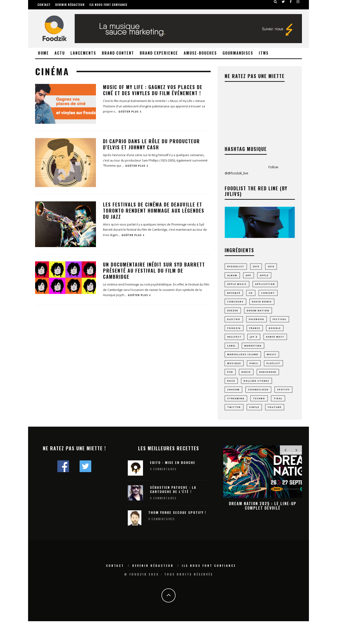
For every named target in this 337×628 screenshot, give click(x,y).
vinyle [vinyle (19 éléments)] (254, 413)
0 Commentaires (163, 476)
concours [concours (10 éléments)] (235, 303)
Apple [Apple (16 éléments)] (264, 275)
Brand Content (118, 53)
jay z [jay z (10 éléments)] (254, 340)
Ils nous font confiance (108, 5)
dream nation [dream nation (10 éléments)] (258, 312)
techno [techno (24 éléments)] (259, 404)
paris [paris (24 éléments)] (253, 367)
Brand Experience (159, 53)
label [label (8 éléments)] (231, 349)
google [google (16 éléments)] (275, 330)
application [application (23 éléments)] (265, 284)
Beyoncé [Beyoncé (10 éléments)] (233, 294)
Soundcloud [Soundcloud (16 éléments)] (258, 395)
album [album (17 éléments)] (232, 275)
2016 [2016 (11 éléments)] (271, 266)
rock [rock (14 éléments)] (231, 385)
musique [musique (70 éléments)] (234, 367)
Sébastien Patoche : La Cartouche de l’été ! (173, 495)
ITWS (264, 53)
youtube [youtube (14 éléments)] (275, 413)
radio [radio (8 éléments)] (246, 376)
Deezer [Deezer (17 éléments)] (232, 312)
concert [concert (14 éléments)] (268, 294)
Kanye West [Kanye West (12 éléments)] (275, 340)
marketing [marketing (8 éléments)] (253, 349)
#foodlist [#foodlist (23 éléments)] (235, 266)
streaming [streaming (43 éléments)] (236, 404)
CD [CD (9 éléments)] (251, 294)
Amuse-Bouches (200, 53)
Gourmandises (238, 53)
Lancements (83, 53)
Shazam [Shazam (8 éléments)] (233, 395)
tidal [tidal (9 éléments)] (278, 404)
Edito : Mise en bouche (172, 468)
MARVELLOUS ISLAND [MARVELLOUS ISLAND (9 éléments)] (242, 358)
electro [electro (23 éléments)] (233, 321)
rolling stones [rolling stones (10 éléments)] (256, 385)
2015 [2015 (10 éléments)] (256, 266)
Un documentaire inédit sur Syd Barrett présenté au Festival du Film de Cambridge (154, 270)
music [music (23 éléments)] (271, 358)
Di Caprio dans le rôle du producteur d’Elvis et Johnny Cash (151, 144)
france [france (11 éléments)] (254, 330)
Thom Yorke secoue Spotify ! (177, 519)
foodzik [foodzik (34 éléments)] (234, 330)
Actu (60, 53)
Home (43, 53)
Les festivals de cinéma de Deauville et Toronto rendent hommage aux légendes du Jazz (153, 210)
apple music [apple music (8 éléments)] (237, 284)
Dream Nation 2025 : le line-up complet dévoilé (262, 512)
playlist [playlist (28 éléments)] (273, 367)
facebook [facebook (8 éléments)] (256, 321)
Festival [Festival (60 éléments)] (279, 321)
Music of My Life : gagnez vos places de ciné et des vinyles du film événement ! (152, 90)
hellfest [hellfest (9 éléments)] (234, 340)
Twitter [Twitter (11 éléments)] (234, 413)
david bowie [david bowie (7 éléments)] (262, 303)
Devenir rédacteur (70, 5)
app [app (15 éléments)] (248, 275)
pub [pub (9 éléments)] (230, 376)
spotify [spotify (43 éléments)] (283, 395)
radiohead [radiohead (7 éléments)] (267, 376)
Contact (44, 5)
